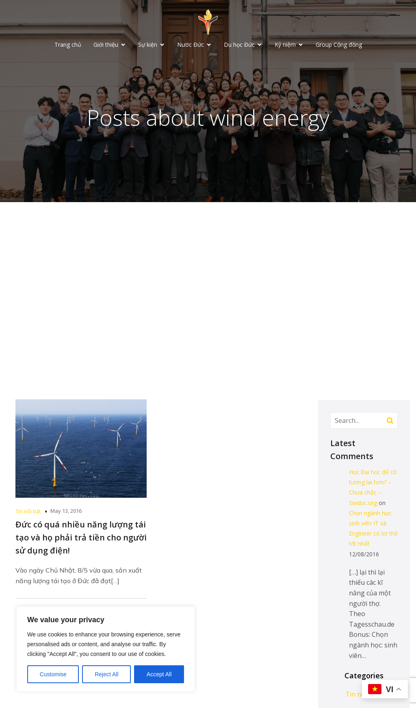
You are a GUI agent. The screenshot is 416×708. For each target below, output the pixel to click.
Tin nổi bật (28, 512)
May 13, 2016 (66, 511)
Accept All (159, 674)
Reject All (106, 674)
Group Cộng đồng (339, 45)
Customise (53, 674)
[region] (105, 649)
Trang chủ (67, 45)
